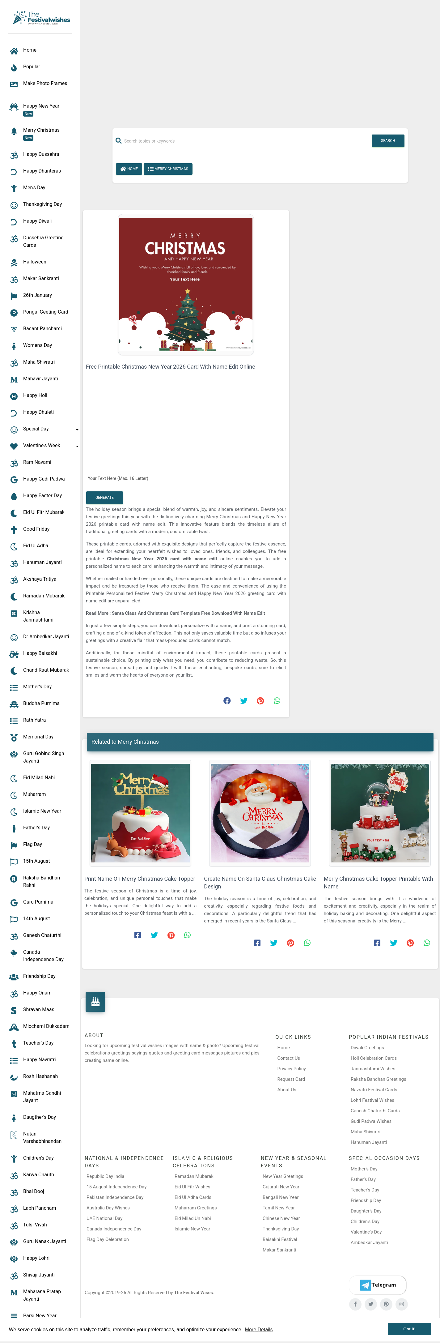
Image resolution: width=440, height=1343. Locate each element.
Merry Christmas (168, 169)
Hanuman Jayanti (369, 1142)
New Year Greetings (283, 1176)
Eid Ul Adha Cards (193, 1197)
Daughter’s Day (366, 1211)
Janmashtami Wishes (373, 1068)
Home (129, 169)
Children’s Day (365, 1221)
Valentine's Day (366, 1232)
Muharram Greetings (196, 1208)
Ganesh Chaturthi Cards (375, 1111)
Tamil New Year (279, 1208)
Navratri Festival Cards (374, 1090)
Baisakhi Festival (280, 1239)
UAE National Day (104, 1218)
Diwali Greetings (367, 1047)
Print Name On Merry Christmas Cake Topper (139, 878)
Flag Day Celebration (108, 1239)
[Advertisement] (260, 61)
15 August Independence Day (116, 1187)
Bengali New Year (281, 1197)
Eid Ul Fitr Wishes (192, 1187)
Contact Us (288, 1058)
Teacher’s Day (365, 1190)
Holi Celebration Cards (374, 1058)
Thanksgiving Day (281, 1229)
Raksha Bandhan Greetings (378, 1079)
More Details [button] (259, 1329)
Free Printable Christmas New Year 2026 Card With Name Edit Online (170, 366)
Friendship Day (366, 1200)
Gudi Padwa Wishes (371, 1121)
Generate (104, 497)
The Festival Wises (193, 1292)
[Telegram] (377, 1285)
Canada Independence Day (114, 1229)
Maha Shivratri (365, 1132)
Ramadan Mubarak (194, 1176)
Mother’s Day (364, 1169)
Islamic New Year (192, 1229)
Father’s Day (363, 1179)
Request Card (291, 1079)
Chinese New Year (281, 1218)
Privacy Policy (291, 1068)
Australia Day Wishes (108, 1208)
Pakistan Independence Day (115, 1197)
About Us (286, 1090)
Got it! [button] (409, 1329)
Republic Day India (106, 1176)
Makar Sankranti (279, 1250)
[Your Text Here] (153, 478)
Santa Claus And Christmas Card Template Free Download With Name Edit (188, 613)
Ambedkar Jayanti (369, 1242)
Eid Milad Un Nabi (193, 1218)
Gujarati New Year (281, 1187)
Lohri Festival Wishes (372, 1100)
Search (388, 141)
